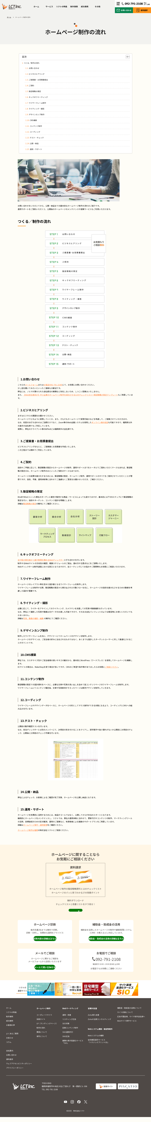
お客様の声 (10, 1030)
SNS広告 (66, 1041)
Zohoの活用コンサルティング (99, 1024)
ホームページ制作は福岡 (28, 830)
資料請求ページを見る (75, 913)
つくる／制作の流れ (31, 63)
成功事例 (84, 6)
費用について (42, 1037)
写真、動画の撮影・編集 (33, 618)
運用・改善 (66, 1020)
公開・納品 (34, 143)
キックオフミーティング (38, 97)
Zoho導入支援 (93, 1020)
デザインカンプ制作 (36, 114)
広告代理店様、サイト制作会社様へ (131, 1021)
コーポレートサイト (44, 1020)
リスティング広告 (69, 1024)
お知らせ (9, 1043)
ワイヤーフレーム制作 (37, 103)
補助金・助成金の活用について (129, 1013)
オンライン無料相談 (100, 422)
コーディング (35, 132)
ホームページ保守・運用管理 (35, 825)
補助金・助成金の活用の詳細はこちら (106, 943)
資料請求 (144, 10)
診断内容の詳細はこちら (44, 943)
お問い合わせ (126, 10)
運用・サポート (36, 149)
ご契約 (31, 85)
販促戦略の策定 (35, 91)
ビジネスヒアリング (36, 74)
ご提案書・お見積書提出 (38, 79)
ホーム (36, 6)
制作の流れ (41, 1032)
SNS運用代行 (67, 1037)
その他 (97, 6)
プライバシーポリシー (14, 1073)
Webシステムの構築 (96, 1040)
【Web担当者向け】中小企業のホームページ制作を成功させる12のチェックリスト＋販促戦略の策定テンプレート (70, 394)
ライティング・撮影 (36, 108)
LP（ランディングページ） (47, 1028)
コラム (8, 1047)
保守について (42, 1041)
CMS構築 (33, 120)
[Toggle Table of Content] (126, 57)
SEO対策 (65, 1028)
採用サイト (41, 1024)
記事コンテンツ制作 (70, 1032)
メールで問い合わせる (44, 972)
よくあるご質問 (12, 1038)
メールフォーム (31, 384)
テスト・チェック (37, 137)
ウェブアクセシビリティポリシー (19, 1068)
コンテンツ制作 (36, 126)
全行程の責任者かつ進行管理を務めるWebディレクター (41, 560)
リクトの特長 (61, 6)
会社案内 (9, 1055)
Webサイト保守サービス (127, 1026)
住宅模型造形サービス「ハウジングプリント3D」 (98, 1046)
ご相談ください (111, 666)
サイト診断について (125, 1017)
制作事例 (74, 6)
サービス (49, 6)
